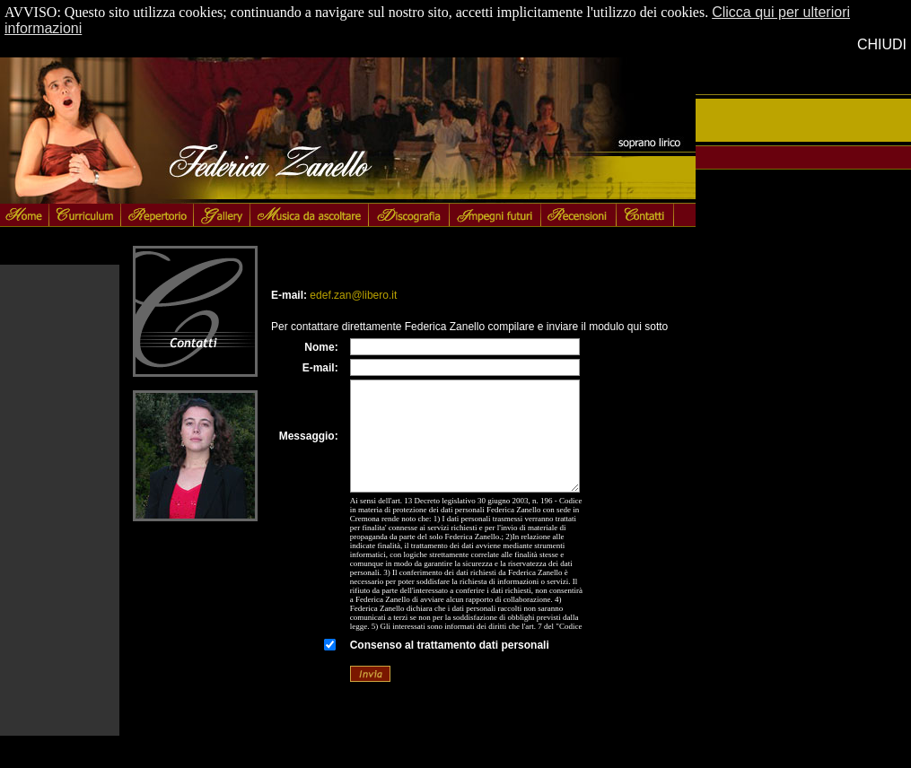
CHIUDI (882, 44)
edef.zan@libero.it (353, 295)
